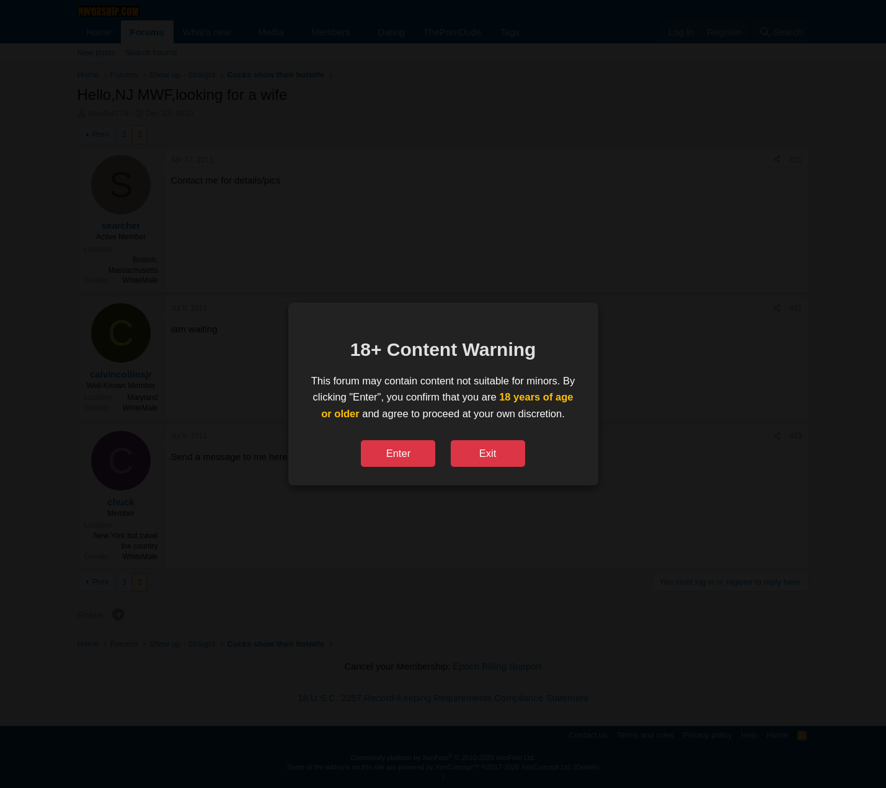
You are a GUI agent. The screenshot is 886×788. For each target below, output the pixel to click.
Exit (488, 453)
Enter (398, 453)
